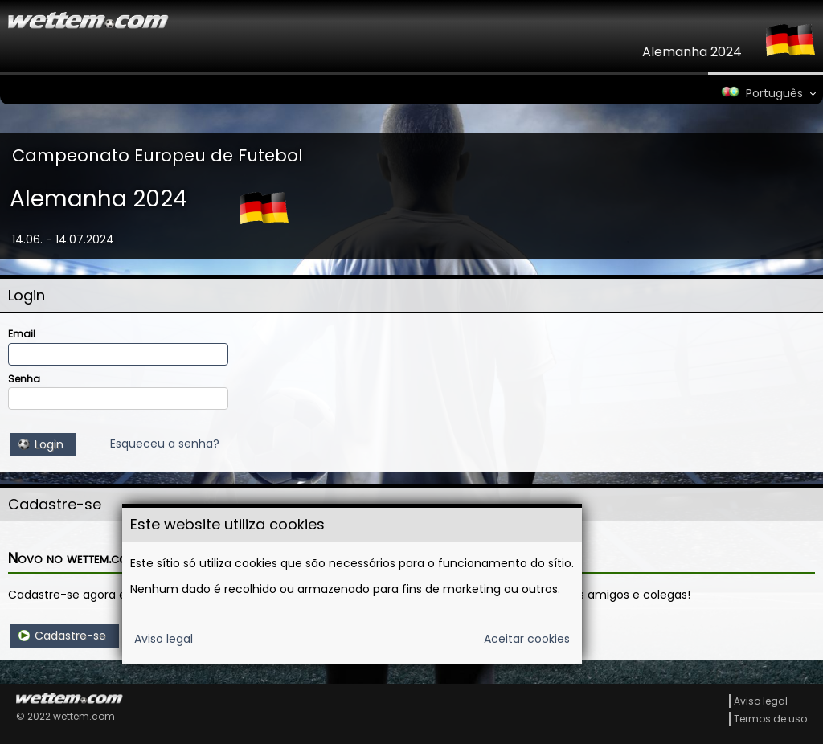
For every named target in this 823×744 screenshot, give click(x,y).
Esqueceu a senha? (164, 443)
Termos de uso (770, 719)
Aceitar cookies (527, 639)
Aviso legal (163, 639)
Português (761, 93)
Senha (24, 379)
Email (21, 334)
